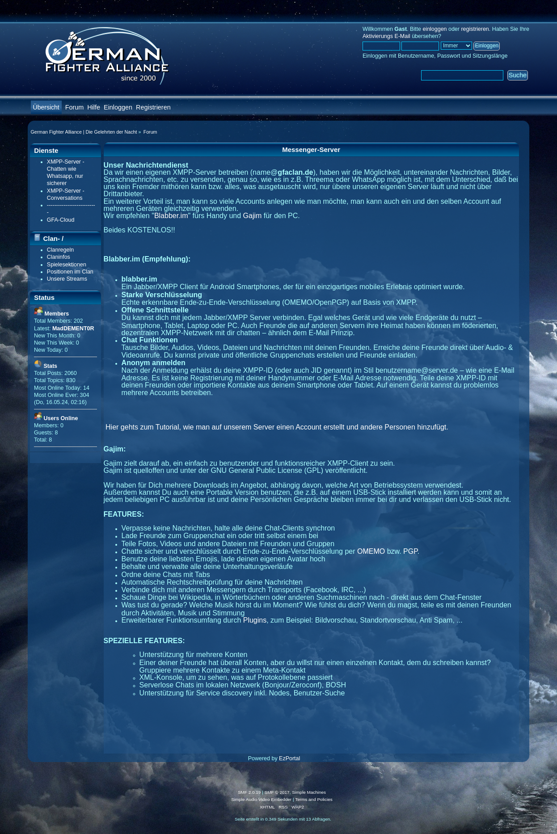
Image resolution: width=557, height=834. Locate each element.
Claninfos (58, 257)
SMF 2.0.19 (249, 792)
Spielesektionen (66, 264)
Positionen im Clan (70, 272)
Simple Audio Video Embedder (261, 799)
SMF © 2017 (277, 792)
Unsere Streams (67, 279)
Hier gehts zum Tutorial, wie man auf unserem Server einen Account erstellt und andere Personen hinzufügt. (276, 427)
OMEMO (371, 551)
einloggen (434, 29)
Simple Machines (309, 792)
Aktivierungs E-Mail (386, 36)
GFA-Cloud (61, 220)
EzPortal (289, 758)
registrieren (475, 29)
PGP (410, 551)
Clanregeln (60, 250)
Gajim (252, 215)
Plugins (254, 620)
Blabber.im (171, 215)
